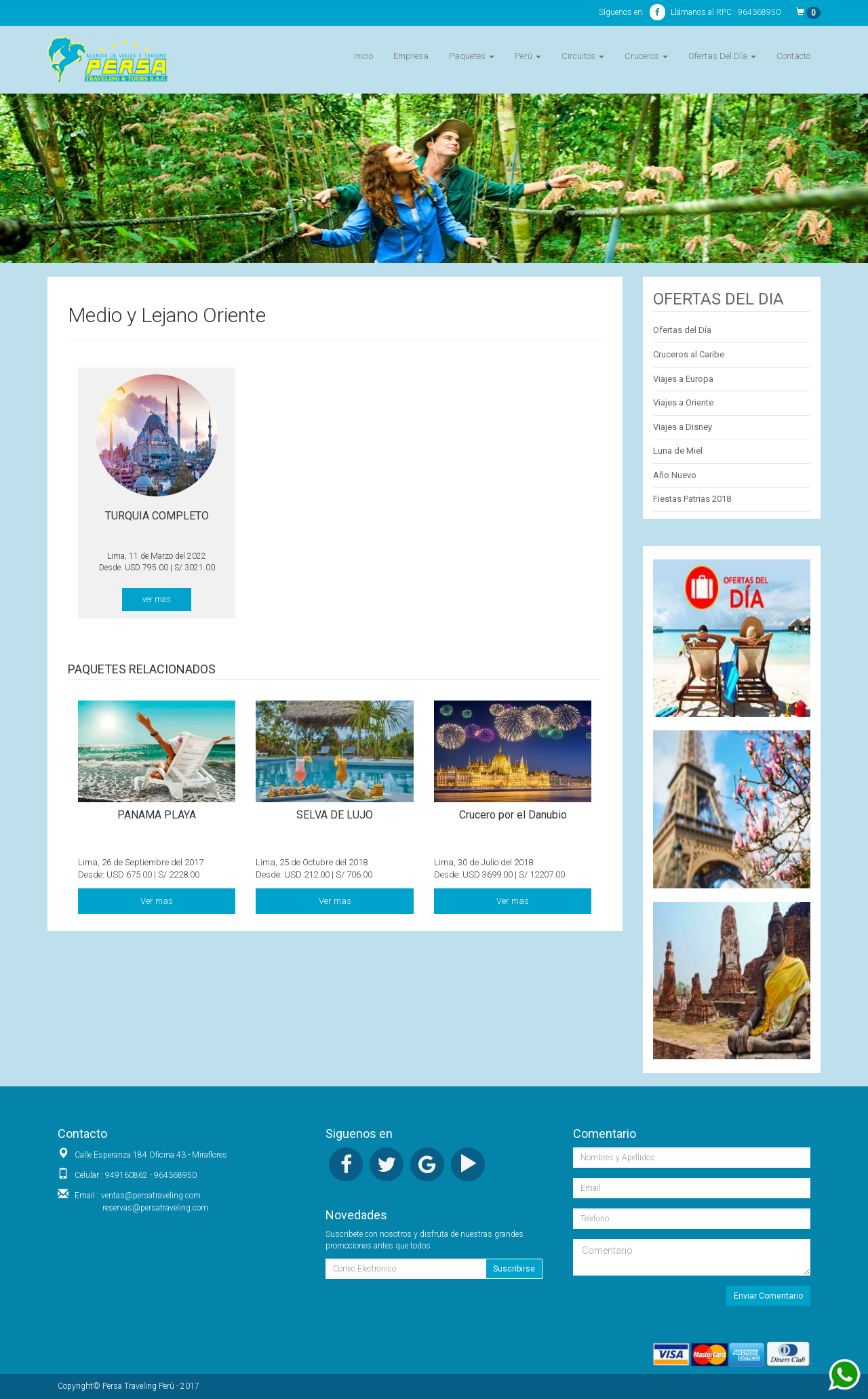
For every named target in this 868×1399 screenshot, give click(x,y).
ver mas (156, 599)
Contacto (793, 56)
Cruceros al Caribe (688, 354)
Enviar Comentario (768, 1296)
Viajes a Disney (682, 427)
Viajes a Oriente (683, 402)
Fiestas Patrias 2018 (692, 499)
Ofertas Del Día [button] (722, 56)
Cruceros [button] (646, 56)
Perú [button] (528, 56)
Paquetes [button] (471, 56)
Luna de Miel (678, 451)
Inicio (363, 56)
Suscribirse (514, 1269)
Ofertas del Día (682, 330)
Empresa (411, 56)
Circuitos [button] (582, 56)
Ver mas (156, 901)
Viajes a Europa (683, 379)
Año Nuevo (674, 475)
